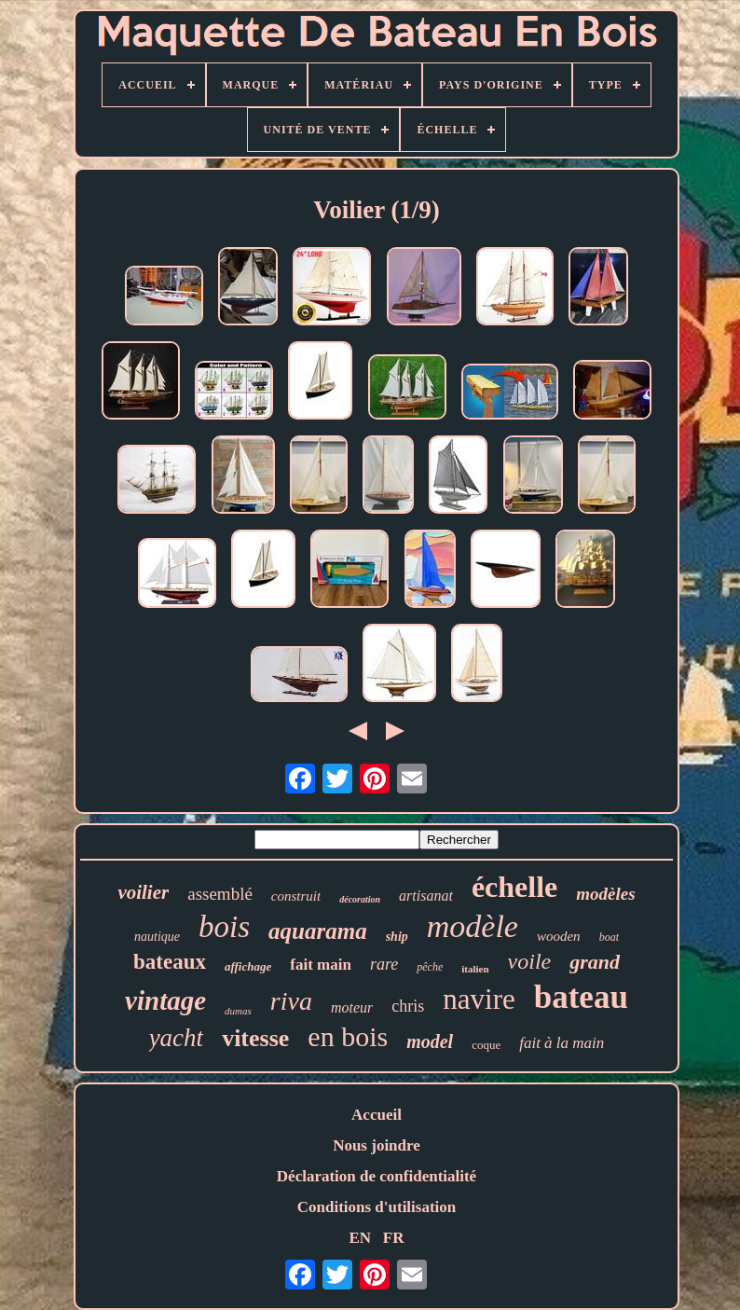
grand (594, 961)
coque (486, 1045)
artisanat (426, 895)
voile (530, 961)
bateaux (169, 961)
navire (478, 999)
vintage (165, 1000)
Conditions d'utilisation (377, 1207)
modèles (605, 893)
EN (360, 1238)
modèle (472, 926)
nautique (157, 937)
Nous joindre (376, 1145)
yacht (176, 1038)
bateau (581, 997)
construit (296, 896)
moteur (352, 1007)
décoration (359, 899)
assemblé (220, 893)
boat (609, 937)
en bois (348, 1036)
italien (474, 968)
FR (393, 1238)
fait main (320, 964)
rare (384, 964)
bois (224, 927)
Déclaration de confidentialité (376, 1176)
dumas (238, 1010)
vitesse (255, 1038)
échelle (514, 886)
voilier (143, 892)
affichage (248, 966)
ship (397, 937)
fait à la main (561, 1043)
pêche (430, 966)
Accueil (376, 1115)
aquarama (317, 931)
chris (407, 1006)
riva (291, 1000)
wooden (559, 936)
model (429, 1041)
